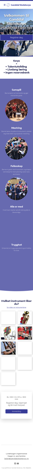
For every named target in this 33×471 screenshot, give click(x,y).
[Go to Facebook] (15, 463)
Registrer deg (16, 37)
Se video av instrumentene (16, 307)
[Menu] (4, 5)
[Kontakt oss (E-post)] (18, 463)
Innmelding (16, 411)
